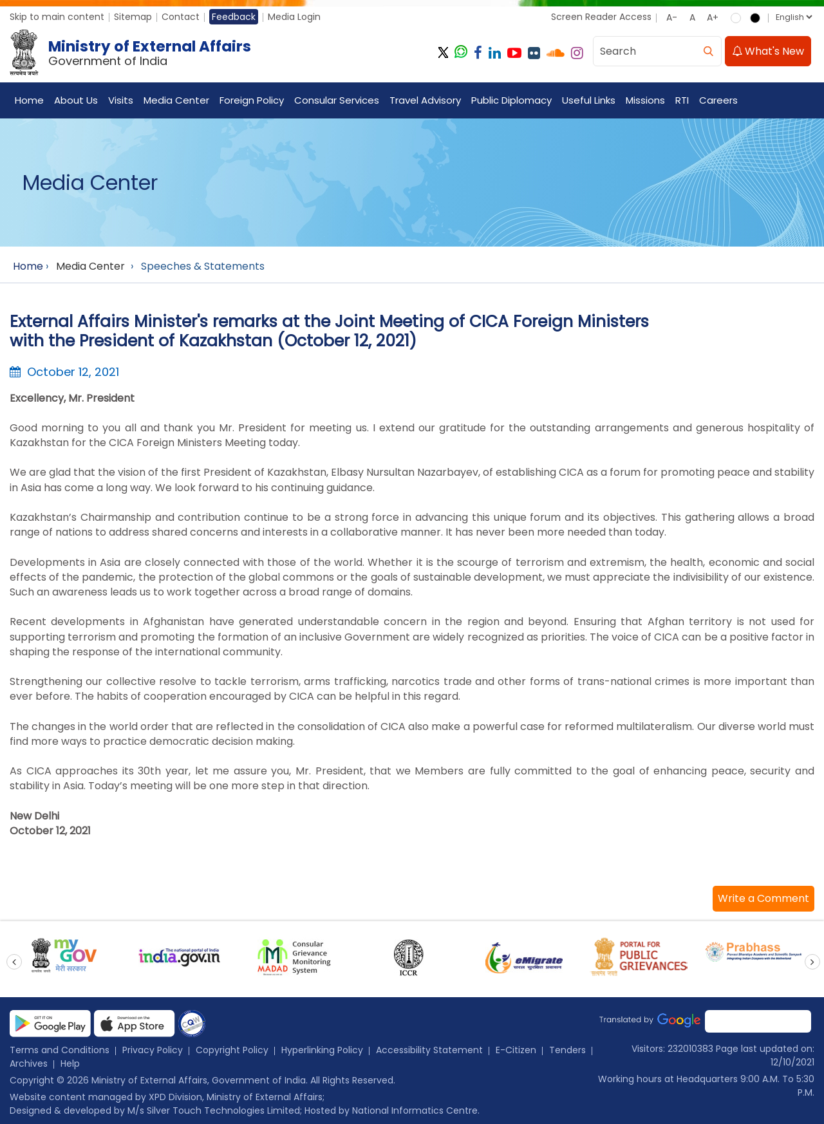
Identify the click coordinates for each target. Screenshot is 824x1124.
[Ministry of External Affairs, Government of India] (133, 53)
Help (70, 1063)
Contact (181, 16)
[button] (763, 899)
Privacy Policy (152, 1050)
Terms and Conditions (59, 1050)
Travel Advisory (425, 100)
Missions (645, 100)
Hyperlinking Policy (322, 1050)
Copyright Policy (232, 1050)
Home (29, 100)
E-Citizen (516, 1050)
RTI (682, 100)
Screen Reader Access (601, 16)
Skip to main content (57, 16)
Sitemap (133, 16)
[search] (708, 51)
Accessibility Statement (429, 1050)
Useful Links (588, 100)
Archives (29, 1063)
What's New (768, 51)
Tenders (567, 1050)
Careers (718, 100)
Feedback (234, 16)
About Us (76, 100)
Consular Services (336, 100)
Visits (120, 100)
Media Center (176, 100)
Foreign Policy (252, 100)
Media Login (294, 16)
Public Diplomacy (511, 100)
